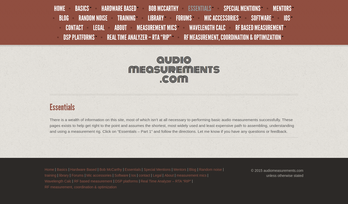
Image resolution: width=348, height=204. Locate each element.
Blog (64, 18)
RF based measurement (260, 27)
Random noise (93, 18)
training (127, 18)
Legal (99, 27)
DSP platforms (80, 37)
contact (74, 27)
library (157, 18)
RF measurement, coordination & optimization (234, 37)
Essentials (201, 8)
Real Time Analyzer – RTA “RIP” (140, 37)
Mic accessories (222, 18)
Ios (288, 18)
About (120, 27)
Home (59, 8)
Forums (185, 18)
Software (262, 18)
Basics (83, 8)
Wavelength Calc (207, 27)
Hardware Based (120, 8)
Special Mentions (243, 8)
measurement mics (158, 27)
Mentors (283, 8)
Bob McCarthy (164, 8)
